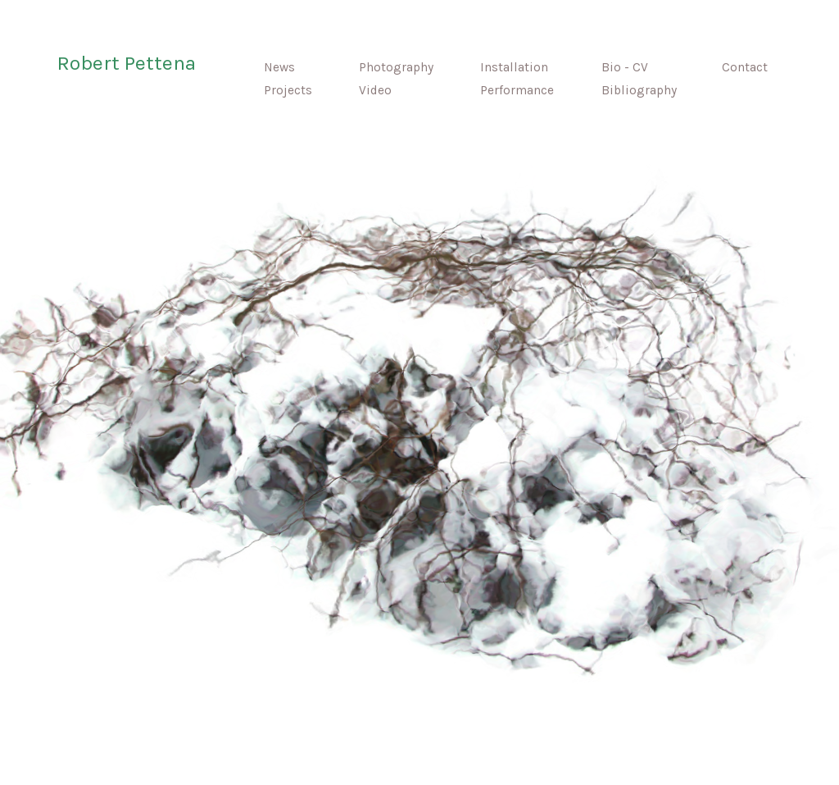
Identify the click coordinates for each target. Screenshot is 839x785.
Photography (396, 67)
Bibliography (639, 90)
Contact (745, 67)
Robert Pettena (126, 63)
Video (375, 90)
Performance (517, 90)
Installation (514, 67)
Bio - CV (624, 67)
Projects (275, 90)
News (266, 67)
